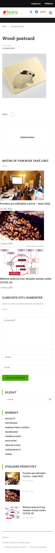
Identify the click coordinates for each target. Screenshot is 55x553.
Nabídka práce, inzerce (17, 427)
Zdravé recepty (13, 450)
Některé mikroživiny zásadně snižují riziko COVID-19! (34, 510)
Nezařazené (11, 432)
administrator (27, 137)
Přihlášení (49, 4)
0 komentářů (8, 48)
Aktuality (10, 418)
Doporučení (11, 423)
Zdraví (8, 454)
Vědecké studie (12, 445)
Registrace (36, 4)
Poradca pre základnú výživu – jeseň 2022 (25, 203)
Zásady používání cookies (15, 547)
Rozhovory (11, 441)
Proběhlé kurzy (13, 436)
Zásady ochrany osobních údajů (15, 542)
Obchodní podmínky (38, 547)
